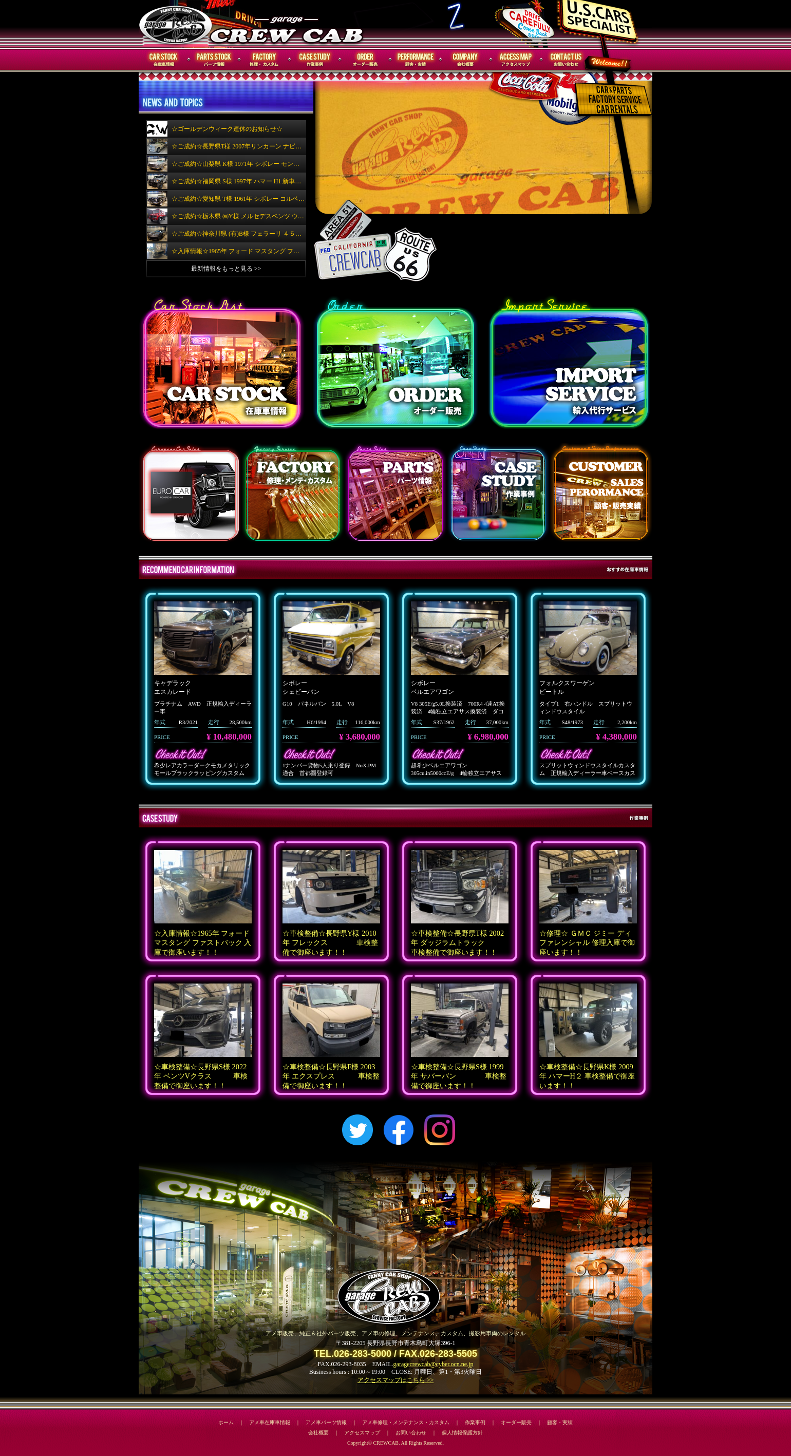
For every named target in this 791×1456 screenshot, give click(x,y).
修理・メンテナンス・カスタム (264, 60)
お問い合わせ (566, 60)
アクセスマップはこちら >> (395, 1380)
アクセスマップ (516, 60)
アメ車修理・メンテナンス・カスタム (405, 1422)
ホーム (226, 1422)
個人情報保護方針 (462, 1432)
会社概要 (466, 60)
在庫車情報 (164, 60)
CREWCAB (176, 24)
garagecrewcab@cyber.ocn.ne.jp (433, 1364)
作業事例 (315, 60)
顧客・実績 (415, 60)
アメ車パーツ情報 (326, 1422)
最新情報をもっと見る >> (226, 268)
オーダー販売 (365, 60)
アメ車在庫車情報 (269, 1422)
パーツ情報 (214, 60)
